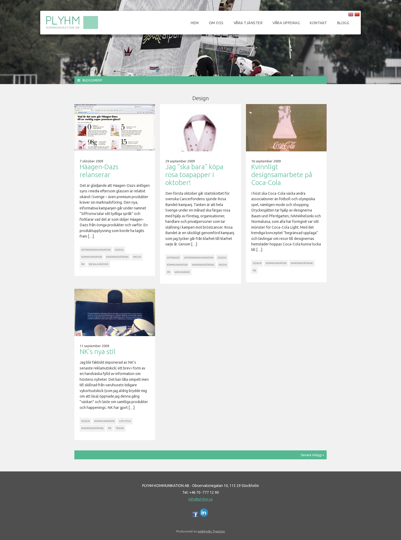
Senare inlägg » (312, 455)
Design (119, 249)
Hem (195, 23)
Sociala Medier (99, 264)
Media (137, 256)
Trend (120, 428)
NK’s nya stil (98, 351)
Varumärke (182, 272)
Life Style (125, 421)
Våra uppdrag (286, 23)
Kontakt (318, 23)
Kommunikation (91, 256)
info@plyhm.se (200, 499)
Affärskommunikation (96, 249)
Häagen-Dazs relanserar (99, 170)
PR (83, 264)
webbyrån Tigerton (211, 531)
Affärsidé (173, 257)
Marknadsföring (117, 256)
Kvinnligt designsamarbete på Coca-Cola (281, 174)
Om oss (216, 23)
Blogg (343, 23)
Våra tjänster (248, 23)
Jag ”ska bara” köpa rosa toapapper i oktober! (194, 174)
